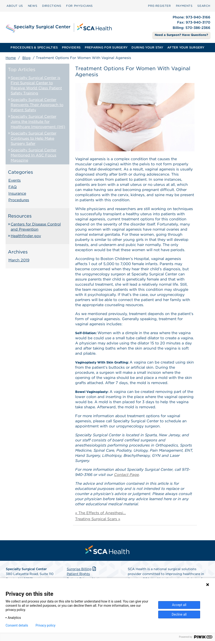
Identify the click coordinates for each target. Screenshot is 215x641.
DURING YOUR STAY (147, 47)
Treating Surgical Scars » (97, 519)
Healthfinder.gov (26, 236)
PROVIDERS (71, 47)
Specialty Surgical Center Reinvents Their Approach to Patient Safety (37, 104)
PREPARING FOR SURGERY (106, 47)
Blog (26, 58)
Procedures (18, 200)
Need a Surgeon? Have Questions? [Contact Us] (181, 35)
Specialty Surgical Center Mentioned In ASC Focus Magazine (33, 155)
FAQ (12, 187)
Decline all (179, 614)
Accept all (179, 605)
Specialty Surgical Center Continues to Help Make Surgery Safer (33, 138)
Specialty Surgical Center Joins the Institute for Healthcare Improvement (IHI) (38, 121)
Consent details (17, 625)
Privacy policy (45, 625)
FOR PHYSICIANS (79, 5)
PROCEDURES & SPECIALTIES (34, 47)
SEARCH (203, 5)
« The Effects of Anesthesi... (100, 513)
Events (14, 180)
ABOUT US (15, 5)
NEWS (32, 5)
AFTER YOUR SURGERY (186, 47)
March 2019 (18, 260)
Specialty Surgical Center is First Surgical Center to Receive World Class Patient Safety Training (36, 85)
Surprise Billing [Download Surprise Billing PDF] (82, 569)
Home (11, 58)
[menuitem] (15, 6)
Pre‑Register (159, 5)
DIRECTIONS (51, 5)
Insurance (17, 193)
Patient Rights (78, 574)
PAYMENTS (184, 5)
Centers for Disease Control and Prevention (36, 227)
